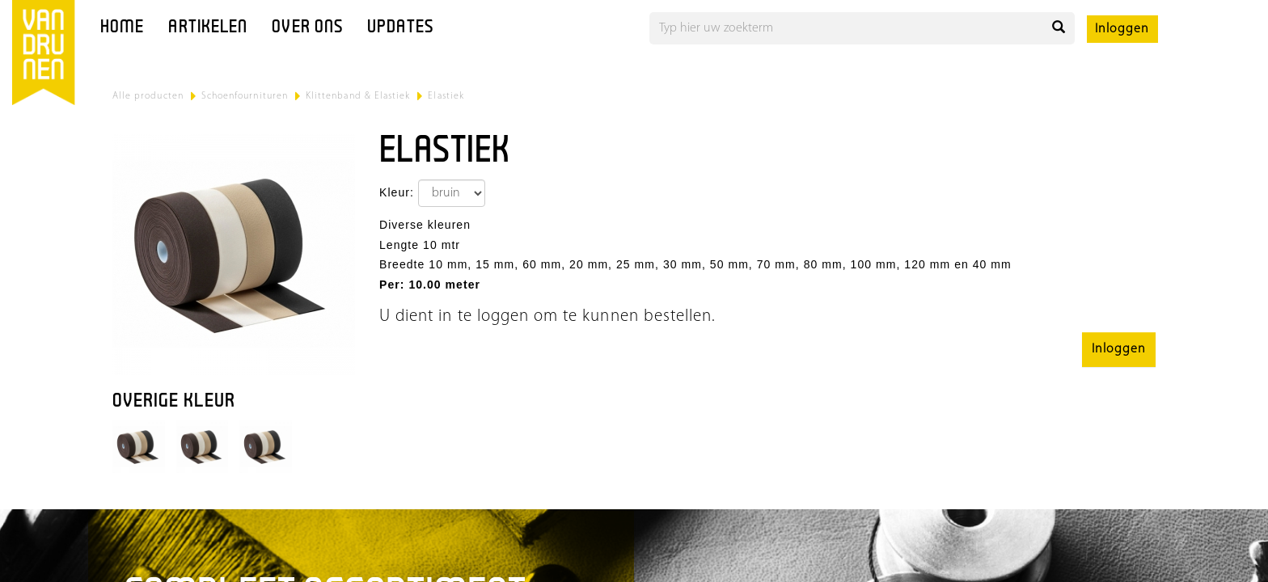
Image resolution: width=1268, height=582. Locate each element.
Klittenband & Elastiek (358, 96)
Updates (400, 28)
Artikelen (207, 28)
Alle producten (148, 96)
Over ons (307, 28)
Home (122, 28)
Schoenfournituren (244, 96)
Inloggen (1122, 29)
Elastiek (445, 96)
